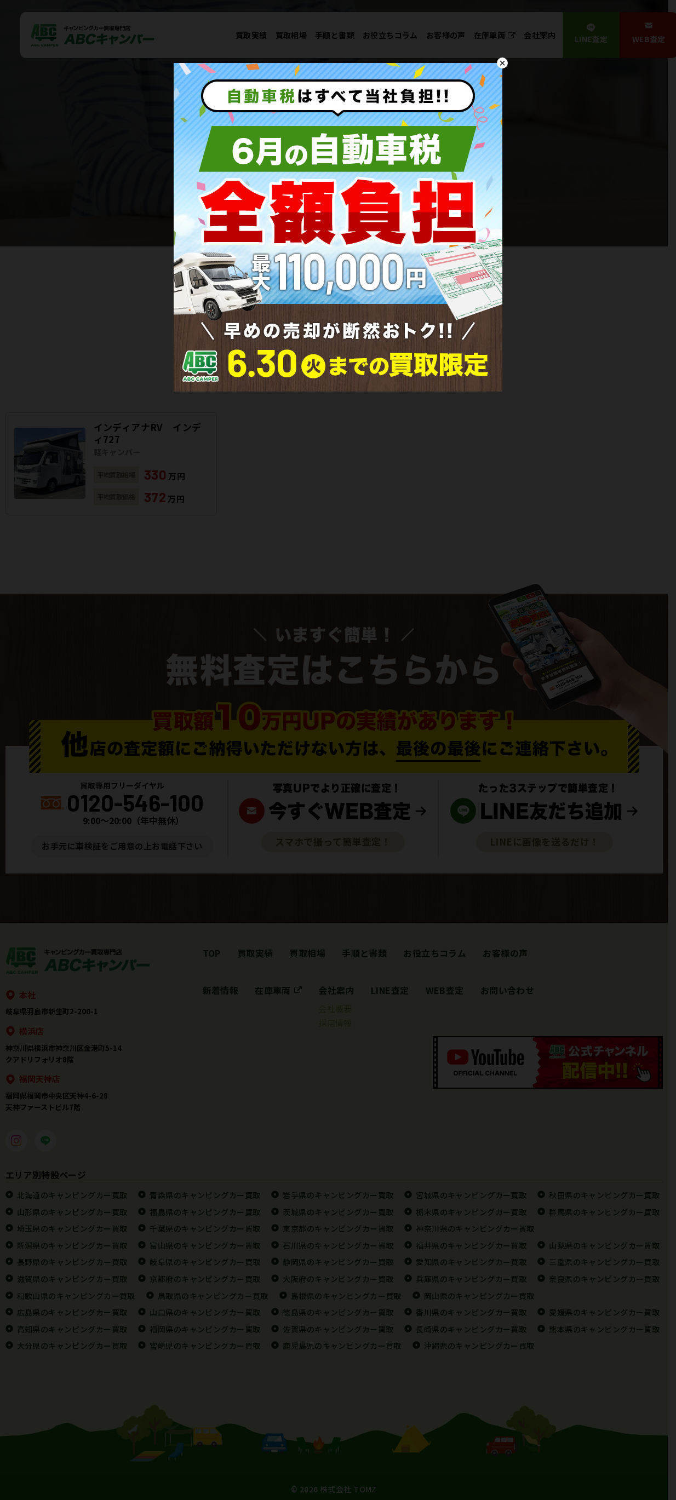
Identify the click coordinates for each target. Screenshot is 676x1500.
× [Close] (502, 63)
